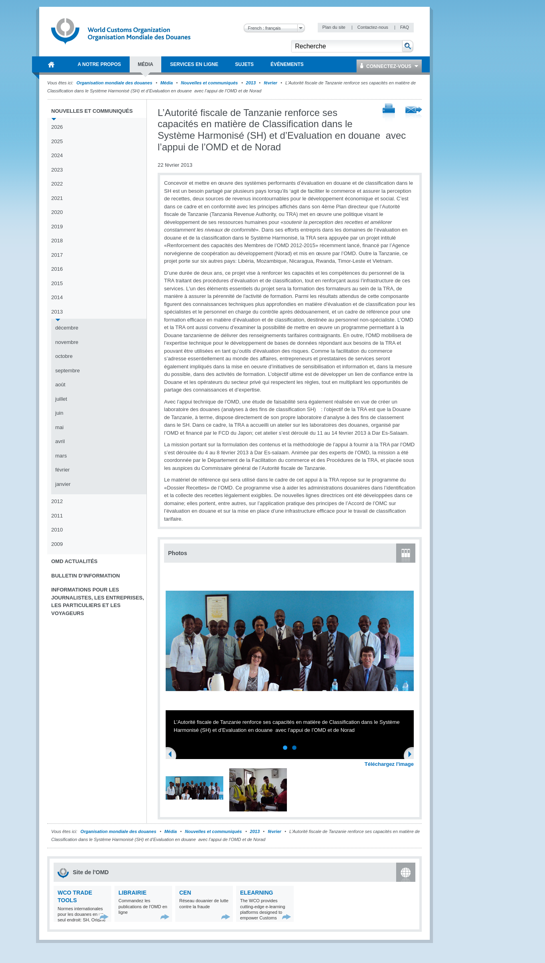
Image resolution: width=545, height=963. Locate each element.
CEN (185, 892)
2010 (57, 530)
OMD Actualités (74, 561)
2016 (57, 269)
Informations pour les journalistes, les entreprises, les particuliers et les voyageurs (97, 601)
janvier (62, 484)
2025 (57, 141)
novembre (66, 342)
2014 (57, 297)
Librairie (132, 892)
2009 (57, 544)
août (60, 385)
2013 (251, 82)
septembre (67, 371)
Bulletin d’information (85, 576)
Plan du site (335, 27)
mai (59, 427)
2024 (57, 155)
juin (59, 413)
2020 (57, 212)
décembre (66, 328)
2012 (57, 501)
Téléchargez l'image (389, 764)
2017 (57, 255)
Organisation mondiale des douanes (114, 82)
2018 (57, 241)
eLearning (256, 892)
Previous (172, 755)
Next (412, 755)
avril (60, 441)
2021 (57, 198)
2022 (57, 184)
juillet (61, 399)
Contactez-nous (373, 27)
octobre (63, 356)
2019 (57, 227)
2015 (57, 283)
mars (61, 456)
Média (166, 82)
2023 (57, 170)
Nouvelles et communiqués (209, 82)
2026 (57, 127)
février (270, 82)
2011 (57, 516)
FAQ (404, 27)
